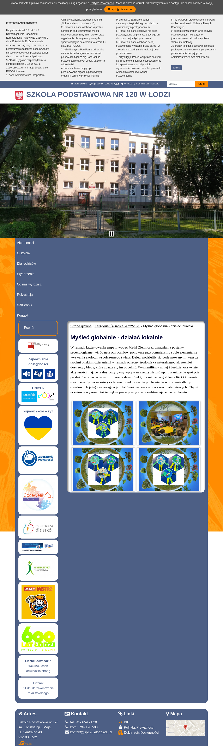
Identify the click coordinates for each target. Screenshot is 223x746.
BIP (123, 722)
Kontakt (22, 315)
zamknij (176, 68)
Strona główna (79, 84)
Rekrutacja (25, 294)
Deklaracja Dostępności (138, 732)
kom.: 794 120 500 (81, 727)
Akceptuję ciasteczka (119, 9)
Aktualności (25, 243)
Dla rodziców (26, 263)
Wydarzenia (25, 274)
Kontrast (126, 84)
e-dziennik (24, 305)
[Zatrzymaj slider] (111, 234)
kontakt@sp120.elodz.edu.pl (88, 732)
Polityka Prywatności (136, 727)
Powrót (29, 327)
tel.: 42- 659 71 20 (81, 722)
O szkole (23, 253)
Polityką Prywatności (102, 3)
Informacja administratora (146, 84)
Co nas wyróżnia (29, 284)
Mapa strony (96, 84)
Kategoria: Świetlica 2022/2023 (117, 326)
